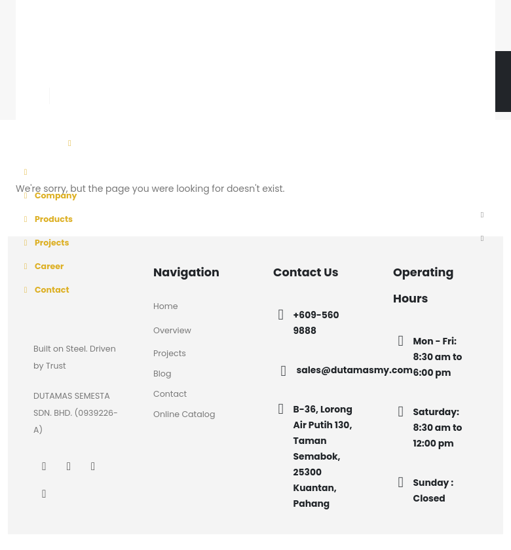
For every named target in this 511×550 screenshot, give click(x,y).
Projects (44, 242)
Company (48, 195)
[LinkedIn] (110, 77)
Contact (44, 289)
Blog (162, 373)
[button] (482, 215)
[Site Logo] (89, 33)
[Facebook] (60, 77)
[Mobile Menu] (70, 143)
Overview (172, 330)
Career (42, 266)
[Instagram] (85, 77)
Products (46, 219)
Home (165, 306)
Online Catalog (184, 414)
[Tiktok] (134, 77)
